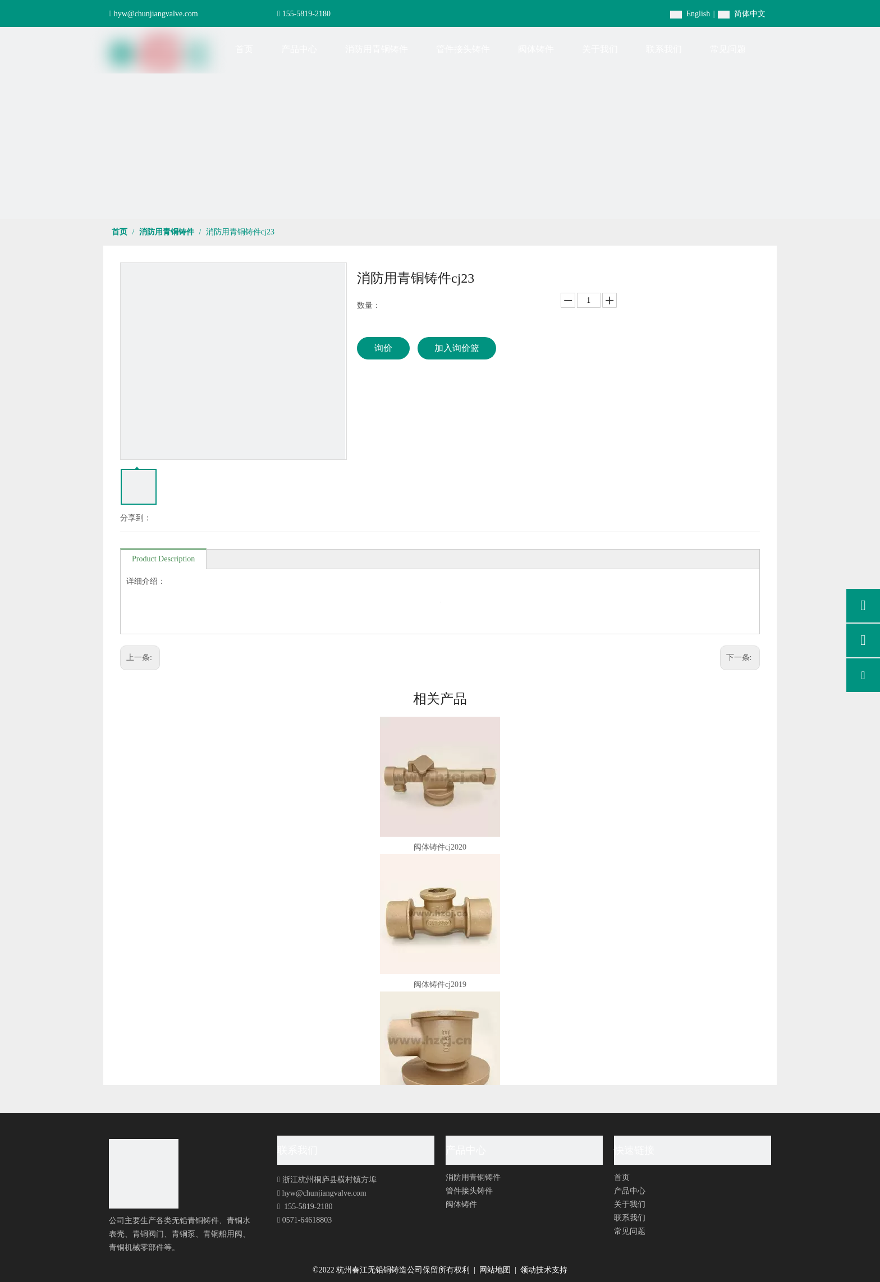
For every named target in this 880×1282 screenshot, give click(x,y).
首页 (622, 1177)
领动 (528, 1270)
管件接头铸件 (469, 1191)
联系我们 (629, 1218)
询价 (383, 348)
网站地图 (496, 1270)
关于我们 (629, 1204)
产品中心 (629, 1191)
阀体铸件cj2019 (440, 984)
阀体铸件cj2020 (440, 847)
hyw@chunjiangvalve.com (156, 14)
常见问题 (629, 1231)
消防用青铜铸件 (473, 1177)
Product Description (163, 559)
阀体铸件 (461, 1204)
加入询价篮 (456, 348)
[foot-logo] (143, 1174)
